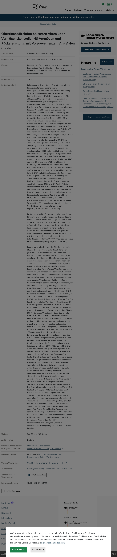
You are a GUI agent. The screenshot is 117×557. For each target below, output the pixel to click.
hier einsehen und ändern (53, 549)
